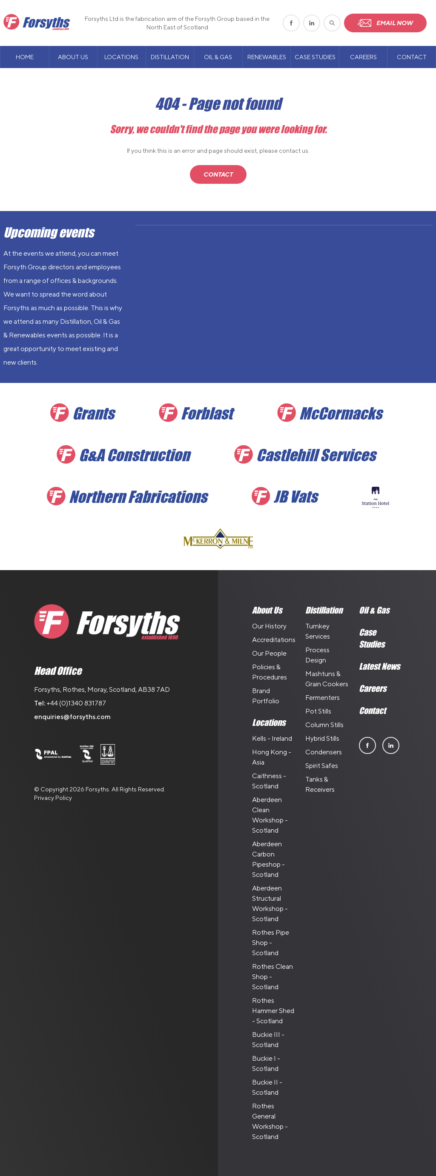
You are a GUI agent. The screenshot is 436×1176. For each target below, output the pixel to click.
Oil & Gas (218, 57)
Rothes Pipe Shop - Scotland (270, 942)
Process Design (317, 655)
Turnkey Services (317, 631)
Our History (269, 626)
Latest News (379, 666)
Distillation (170, 57)
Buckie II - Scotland (267, 1087)
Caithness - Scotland (269, 781)
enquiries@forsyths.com (72, 717)
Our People (269, 653)
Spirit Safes (321, 766)
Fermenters (322, 698)
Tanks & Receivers (320, 784)
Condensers (323, 752)
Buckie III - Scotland (268, 1039)
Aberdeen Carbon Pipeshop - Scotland (268, 859)
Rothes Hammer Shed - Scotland (273, 1010)
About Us (73, 57)
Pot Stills (318, 711)
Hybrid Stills (322, 738)
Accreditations (273, 640)
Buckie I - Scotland (266, 1063)
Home (25, 57)
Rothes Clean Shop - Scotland (272, 976)
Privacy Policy (53, 797)
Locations (121, 57)
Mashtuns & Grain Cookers (326, 679)
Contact (412, 57)
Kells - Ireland (272, 738)
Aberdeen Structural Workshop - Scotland (270, 903)
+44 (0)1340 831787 (76, 703)
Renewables (266, 57)
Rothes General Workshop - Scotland (270, 1121)
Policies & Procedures (269, 672)
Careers (363, 57)
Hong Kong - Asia (271, 757)
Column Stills (324, 725)
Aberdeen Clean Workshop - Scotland (270, 815)
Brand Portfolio (265, 696)
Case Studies (315, 57)
